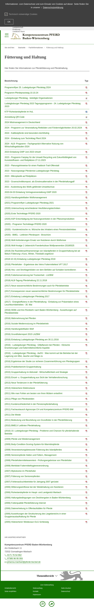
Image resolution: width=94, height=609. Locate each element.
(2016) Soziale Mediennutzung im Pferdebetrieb (27, 323)
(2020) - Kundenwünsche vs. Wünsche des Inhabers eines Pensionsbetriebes (40, 229)
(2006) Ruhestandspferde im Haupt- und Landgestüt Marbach (33, 492)
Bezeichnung (11, 81)
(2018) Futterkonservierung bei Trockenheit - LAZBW (29, 275)
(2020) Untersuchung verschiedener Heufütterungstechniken (32, 208)
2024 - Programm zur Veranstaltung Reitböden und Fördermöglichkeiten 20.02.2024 (43, 128)
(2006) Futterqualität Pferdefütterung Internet (25, 503)
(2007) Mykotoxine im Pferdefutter (20, 471)
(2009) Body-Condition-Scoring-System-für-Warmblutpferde (32, 444)
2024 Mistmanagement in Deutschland (22, 122)
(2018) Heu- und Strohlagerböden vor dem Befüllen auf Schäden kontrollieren (40, 270)
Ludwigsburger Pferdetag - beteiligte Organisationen (29, 98)
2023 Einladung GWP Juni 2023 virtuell (23, 152)
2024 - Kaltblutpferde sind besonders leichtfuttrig (27, 133)
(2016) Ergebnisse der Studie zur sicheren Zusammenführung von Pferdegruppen (42, 361)
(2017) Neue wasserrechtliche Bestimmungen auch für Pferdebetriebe (37, 286)
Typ (86, 81)
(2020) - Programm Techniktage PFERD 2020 (26, 224)
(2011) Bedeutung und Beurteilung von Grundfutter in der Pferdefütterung (38, 420)
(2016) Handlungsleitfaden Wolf (19, 329)
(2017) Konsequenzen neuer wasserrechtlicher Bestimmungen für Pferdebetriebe (42, 291)
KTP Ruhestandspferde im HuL (19, 112)
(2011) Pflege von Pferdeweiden (19, 399)
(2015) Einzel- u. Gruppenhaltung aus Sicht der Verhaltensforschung (36, 377)
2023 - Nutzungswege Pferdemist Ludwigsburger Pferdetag (32, 171)
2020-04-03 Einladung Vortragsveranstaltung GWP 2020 (31, 192)
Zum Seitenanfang (47, 585)
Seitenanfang (37, 588)
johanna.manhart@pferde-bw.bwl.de (23, 562)
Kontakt (35, 591)
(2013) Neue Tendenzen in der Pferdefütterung (26, 383)
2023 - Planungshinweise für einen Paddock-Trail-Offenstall (32, 165)
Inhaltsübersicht (10, 588)
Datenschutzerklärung (53, 7)
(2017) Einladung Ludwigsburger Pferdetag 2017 (27, 296)
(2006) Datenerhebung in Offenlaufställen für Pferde (28, 508)
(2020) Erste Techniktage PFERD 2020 (22, 213)
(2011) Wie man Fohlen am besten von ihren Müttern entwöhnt (33, 393)
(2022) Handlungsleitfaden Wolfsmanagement (26, 197)
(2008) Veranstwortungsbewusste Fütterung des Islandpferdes (33, 450)
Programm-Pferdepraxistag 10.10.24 (21, 93)
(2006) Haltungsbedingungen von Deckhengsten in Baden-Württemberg (38, 498)
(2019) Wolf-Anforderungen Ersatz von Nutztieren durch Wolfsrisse (35, 240)
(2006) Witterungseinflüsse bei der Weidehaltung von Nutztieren (34, 487)
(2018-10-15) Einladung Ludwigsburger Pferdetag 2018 (30, 259)
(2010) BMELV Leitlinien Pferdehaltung (22, 425)
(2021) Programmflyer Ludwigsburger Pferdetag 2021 (29, 203)
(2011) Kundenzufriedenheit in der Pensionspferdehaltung (31, 404)
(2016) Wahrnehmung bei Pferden (20, 318)
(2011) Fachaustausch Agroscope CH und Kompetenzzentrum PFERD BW (39, 409)
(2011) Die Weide (13, 415)
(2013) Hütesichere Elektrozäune (20, 388)
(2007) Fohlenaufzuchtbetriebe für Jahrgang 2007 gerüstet (31, 482)
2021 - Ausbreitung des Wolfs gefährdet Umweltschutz (30, 187)
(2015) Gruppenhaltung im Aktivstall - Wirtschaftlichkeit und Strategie (36, 372)
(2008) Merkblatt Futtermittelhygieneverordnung (26, 466)
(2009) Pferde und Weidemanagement (22, 439)
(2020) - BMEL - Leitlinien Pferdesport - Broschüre (28, 235)
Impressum (37, 594)
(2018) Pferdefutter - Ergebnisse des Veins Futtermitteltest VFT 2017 (36, 264)
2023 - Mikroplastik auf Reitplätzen (20, 176)
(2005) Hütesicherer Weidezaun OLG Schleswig (27, 522)
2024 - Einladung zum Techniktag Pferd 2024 (25, 138)
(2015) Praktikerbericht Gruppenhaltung (23, 367)
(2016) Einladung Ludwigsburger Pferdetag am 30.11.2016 (32, 339)
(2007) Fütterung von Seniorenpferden (22, 476)
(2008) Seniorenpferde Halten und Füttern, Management (30, 455)
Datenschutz (65, 591)
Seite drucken (66, 588)
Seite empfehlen (10, 591)
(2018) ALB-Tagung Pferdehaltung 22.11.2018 (26, 280)
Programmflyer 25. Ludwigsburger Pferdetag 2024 (28, 87)
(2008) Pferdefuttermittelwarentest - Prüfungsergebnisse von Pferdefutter (38, 460)
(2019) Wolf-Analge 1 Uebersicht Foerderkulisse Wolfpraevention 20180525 (39, 245)
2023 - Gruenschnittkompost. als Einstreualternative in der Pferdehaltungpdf (39, 181)
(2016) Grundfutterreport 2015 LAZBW (22, 334)
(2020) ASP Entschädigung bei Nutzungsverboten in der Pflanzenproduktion (39, 219)
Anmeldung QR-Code (14, 117)
